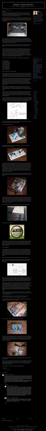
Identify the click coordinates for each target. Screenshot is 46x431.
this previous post (20, 44)
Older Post (30, 418)
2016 (35, 95)
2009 (35, 118)
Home (17, 418)
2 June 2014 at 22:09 (11, 374)
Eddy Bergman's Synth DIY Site (37, 65)
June (35, 106)
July (35, 105)
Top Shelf (36, 110)
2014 (35, 97)
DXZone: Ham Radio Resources (37, 64)
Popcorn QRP (35, 74)
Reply (5, 382)
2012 (35, 100)
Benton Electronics (35, 60)
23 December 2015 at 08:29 (14, 397)
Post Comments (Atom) (9, 420)
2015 (35, 96)
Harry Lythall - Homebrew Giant (37, 70)
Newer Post (3, 418)
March (36, 107)
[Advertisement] (37, 40)
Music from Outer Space (36, 71)
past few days (7, 360)
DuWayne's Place (35, 63)
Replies (6, 384)
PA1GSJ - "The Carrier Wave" (37, 72)
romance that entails (26, 41)
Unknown (6, 374)
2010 (35, 117)
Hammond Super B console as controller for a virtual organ (10, 242)
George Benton (18, 241)
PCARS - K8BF (35, 73)
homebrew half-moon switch (26, 87)
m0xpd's (23, 4)
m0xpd (8, 397)
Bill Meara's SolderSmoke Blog (37, 61)
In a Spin (36, 111)
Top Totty (36, 112)
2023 (35, 92)
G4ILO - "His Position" (36, 69)
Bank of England (21, 360)
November (36, 102)
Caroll (29, 360)
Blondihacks (35, 62)
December (36, 101)
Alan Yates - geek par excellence (37, 59)
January (36, 114)
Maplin (4, 98)
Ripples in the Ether (36, 75)
